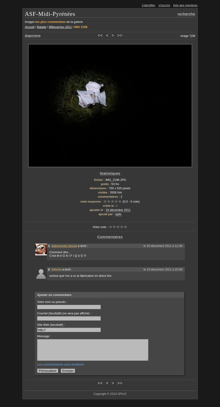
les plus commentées (50, 22)
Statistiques (110, 173)
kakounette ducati (64, 246)
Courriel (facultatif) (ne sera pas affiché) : (69, 316)
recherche (186, 14)
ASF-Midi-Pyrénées (50, 14)
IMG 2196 (80, 27)
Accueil (30, 27)
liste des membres (185, 5)
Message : (44, 336)
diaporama (33, 35)
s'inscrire (164, 5)
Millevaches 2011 (60, 27)
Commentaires (110, 237)
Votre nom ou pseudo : (69, 304)
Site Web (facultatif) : (69, 327)
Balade (41, 27)
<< (100, 35)
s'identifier (148, 5)
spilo (118, 214)
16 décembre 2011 (118, 210)
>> (119, 35)
